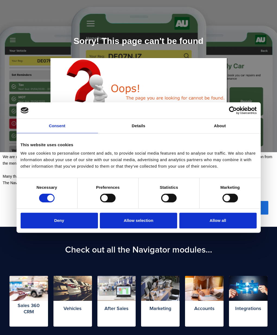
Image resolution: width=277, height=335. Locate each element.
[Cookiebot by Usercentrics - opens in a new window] (233, 110)
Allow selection (138, 220)
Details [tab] (138, 125)
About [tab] (220, 125)
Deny (59, 220)
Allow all (218, 220)
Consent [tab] (57, 125)
